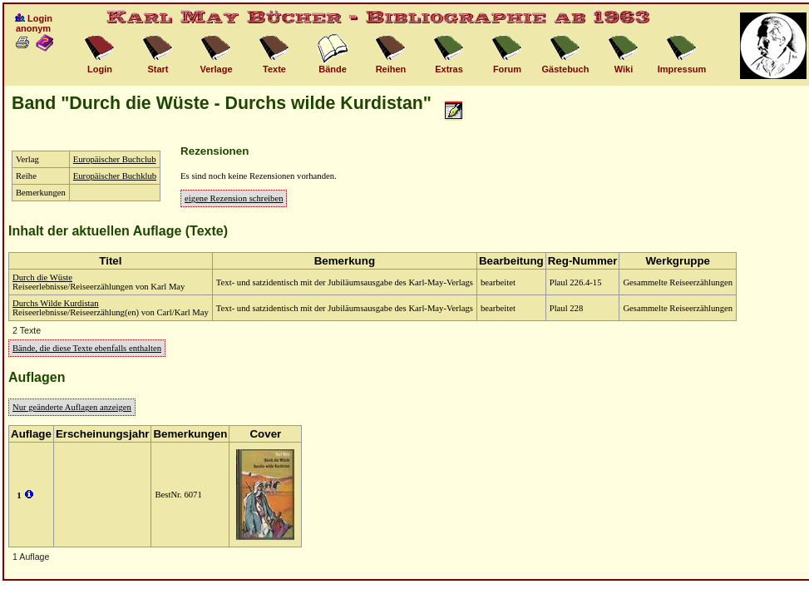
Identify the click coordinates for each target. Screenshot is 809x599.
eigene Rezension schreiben (234, 198)
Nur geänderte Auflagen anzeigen (71, 407)
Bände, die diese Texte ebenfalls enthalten (86, 348)
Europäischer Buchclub (114, 159)
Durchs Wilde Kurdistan (55, 303)
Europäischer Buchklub (114, 176)
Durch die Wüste (42, 277)
